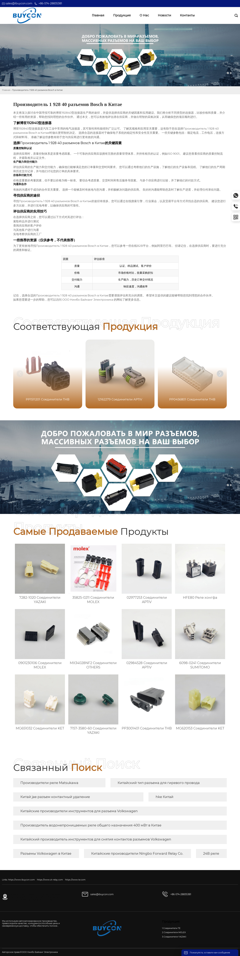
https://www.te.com (75, 879)
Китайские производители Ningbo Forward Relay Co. (137, 854)
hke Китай (164, 797)
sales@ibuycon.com (19, 3)
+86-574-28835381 (50, 3)
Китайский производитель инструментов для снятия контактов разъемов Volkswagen (95, 839)
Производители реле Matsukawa (49, 783)
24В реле (211, 854)
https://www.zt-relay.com (50, 879)
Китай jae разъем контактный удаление (55, 797)
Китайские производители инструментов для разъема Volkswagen (79, 811)
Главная (6, 90)
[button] (220, 373)
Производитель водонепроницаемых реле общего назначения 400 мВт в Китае (90, 825)
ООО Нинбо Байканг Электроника (87, 299)
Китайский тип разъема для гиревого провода (159, 783)
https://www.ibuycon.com (21, 879)
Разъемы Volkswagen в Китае (45, 854)
